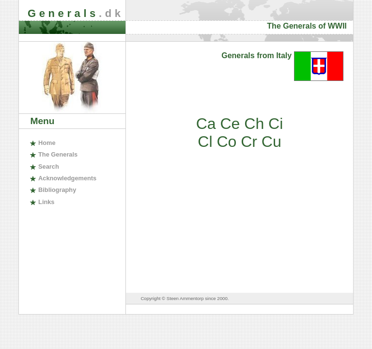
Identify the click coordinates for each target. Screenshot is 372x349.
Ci (275, 123)
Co (226, 141)
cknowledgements (67, 178)
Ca (206, 123)
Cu (271, 141)
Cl (205, 141)
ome (47, 142)
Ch (254, 123)
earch (48, 166)
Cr (249, 141)
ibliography (57, 189)
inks (46, 202)
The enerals (58, 154)
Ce (230, 123)
